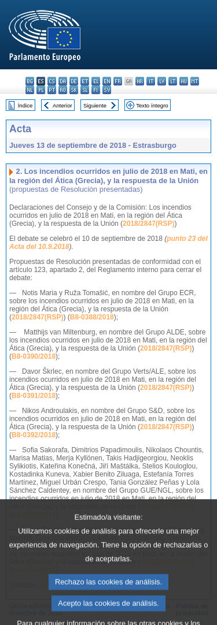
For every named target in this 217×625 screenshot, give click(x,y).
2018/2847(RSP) (148, 224)
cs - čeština (51, 81)
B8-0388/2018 (92, 317)
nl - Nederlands (29, 89)
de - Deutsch (73, 81)
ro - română (62, 89)
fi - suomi (95, 89)
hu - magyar (183, 81)
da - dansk (62, 81)
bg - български (29, 81)
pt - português (51, 89)
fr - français (117, 81)
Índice (25, 105)
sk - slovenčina (73, 89)
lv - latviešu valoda (161, 81)
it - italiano (150, 81)
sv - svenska (106, 89)
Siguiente (94, 105)
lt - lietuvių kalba (172, 81)
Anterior (62, 105)
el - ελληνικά (95, 81)
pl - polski (40, 89)
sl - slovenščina (84, 89)
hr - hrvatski (139, 81)
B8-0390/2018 (34, 356)
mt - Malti (194, 81)
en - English (106, 81)
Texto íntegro (152, 105)
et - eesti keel (84, 81)
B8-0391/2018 (34, 396)
